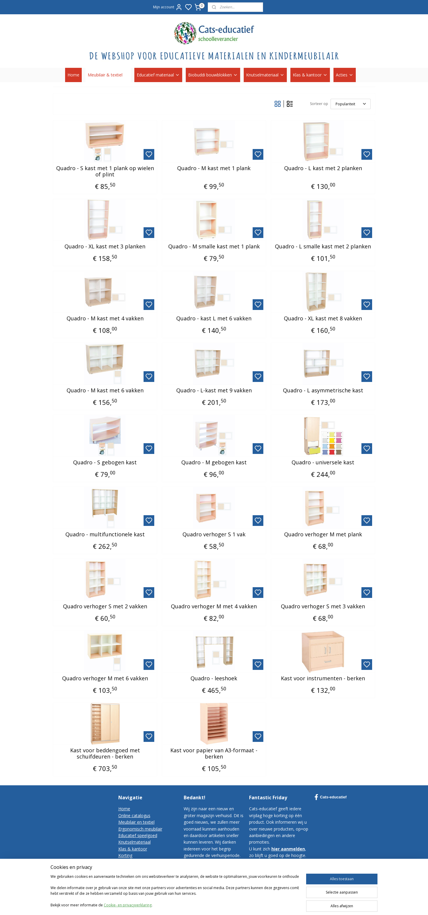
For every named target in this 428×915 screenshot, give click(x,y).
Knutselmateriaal (265, 75)
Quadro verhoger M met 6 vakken (105, 678)
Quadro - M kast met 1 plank (214, 168)
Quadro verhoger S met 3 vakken (323, 606)
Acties (344, 75)
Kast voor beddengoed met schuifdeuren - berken (105, 753)
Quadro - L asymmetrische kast (323, 390)
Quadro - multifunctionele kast (105, 534)
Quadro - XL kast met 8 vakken (323, 318)
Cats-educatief (330, 797)
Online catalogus (134, 815)
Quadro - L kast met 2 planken (323, 168)
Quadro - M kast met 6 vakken (105, 390)
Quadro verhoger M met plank (323, 534)
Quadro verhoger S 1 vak (214, 534)
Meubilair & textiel (108, 75)
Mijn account (167, 7)
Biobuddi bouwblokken (213, 75)
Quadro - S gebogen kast (105, 462)
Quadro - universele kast (323, 462)
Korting (125, 855)
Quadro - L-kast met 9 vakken (214, 390)
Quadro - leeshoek (214, 678)
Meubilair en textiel (136, 822)
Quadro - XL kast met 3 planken (104, 246)
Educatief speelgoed (137, 835)
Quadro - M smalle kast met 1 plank (214, 246)
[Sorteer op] (350, 104)
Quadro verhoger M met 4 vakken (214, 606)
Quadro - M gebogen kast (214, 462)
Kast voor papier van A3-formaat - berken (213, 753)
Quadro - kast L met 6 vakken (213, 318)
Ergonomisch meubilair (140, 829)
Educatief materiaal (158, 75)
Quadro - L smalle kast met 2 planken (323, 246)
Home (73, 75)
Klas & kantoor (310, 75)
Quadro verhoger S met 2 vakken (105, 606)
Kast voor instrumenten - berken (323, 678)
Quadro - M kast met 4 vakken (105, 318)
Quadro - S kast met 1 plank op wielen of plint (105, 171)
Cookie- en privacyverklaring (128, 909)
